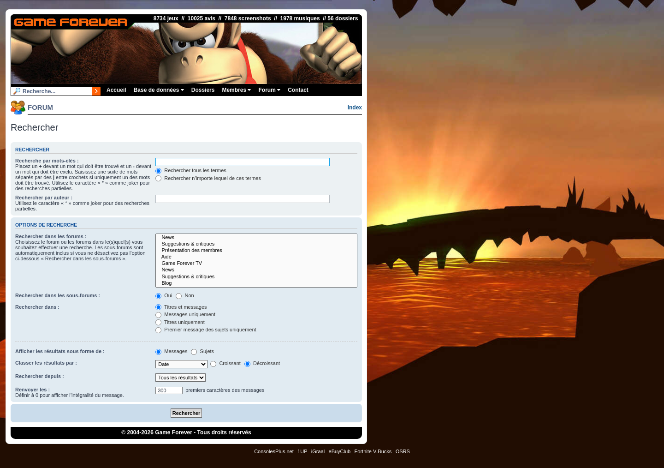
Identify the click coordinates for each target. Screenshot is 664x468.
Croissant (225, 363)
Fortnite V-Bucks (373, 451)
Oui (163, 295)
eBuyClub (340, 451)
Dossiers (203, 90)
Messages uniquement (185, 314)
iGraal (318, 451)
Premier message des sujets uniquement (205, 329)
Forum (269, 90)
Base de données (159, 90)
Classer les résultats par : (46, 363)
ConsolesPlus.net (274, 451)
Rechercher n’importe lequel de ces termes (208, 178)
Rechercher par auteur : (43, 197)
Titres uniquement (180, 322)
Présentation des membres (256, 250)
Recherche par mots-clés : (47, 160)
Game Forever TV (256, 263)
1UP (302, 451)
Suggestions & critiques (256, 244)
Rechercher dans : (37, 307)
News (256, 237)
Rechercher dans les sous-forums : (57, 295)
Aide (256, 257)
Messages (171, 351)
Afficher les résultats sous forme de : (60, 351)
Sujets (202, 351)
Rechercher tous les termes (190, 170)
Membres (236, 90)
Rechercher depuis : (39, 376)
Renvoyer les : (32, 389)
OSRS (403, 451)
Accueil (116, 90)
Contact (298, 90)
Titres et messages (181, 307)
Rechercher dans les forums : (51, 236)
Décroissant (262, 363)
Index (355, 107)
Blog (256, 283)
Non (185, 295)
